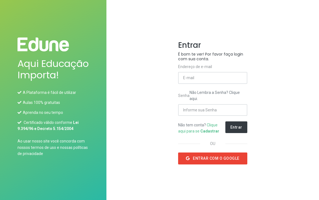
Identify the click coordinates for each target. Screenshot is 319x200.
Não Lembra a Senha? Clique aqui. (215, 95)
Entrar (236, 127)
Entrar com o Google (213, 158)
